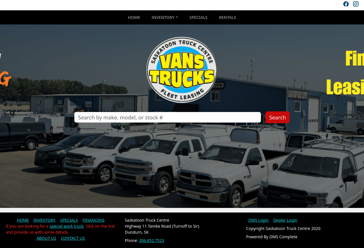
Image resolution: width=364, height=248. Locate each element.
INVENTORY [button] (163, 17)
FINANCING (93, 220)
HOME (134, 17)
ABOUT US (46, 238)
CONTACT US (73, 238)
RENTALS (227, 17)
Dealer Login (285, 220)
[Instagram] (356, 4)
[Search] (167, 117)
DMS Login (258, 220)
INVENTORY (44, 220)
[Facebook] (346, 4)
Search (277, 117)
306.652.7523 (151, 240)
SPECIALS (198, 17)
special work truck (67, 226)
